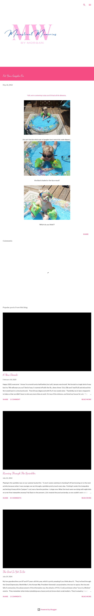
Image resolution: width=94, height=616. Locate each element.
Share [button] (85, 234)
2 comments (15, 596)
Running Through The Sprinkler (19, 473)
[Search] (84, 4)
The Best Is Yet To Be (14, 571)
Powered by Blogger (47, 609)
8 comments (15, 498)
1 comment (15, 399)
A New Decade (10, 374)
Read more (86, 399)
